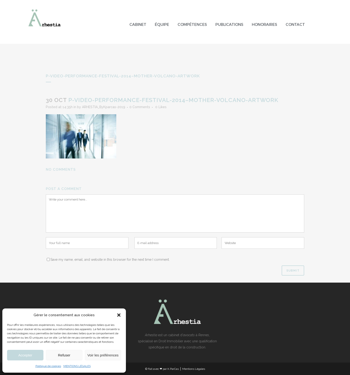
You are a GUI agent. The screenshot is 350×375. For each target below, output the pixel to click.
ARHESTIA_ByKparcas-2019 (103, 107)
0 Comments (139, 107)
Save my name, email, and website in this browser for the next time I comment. (110, 259)
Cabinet (137, 24)
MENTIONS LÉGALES (77, 366)
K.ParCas (173, 369)
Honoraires (264, 24)
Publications (229, 24)
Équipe (162, 24)
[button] (119, 315)
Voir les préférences (103, 355)
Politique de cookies (48, 366)
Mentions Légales (193, 369)
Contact (295, 24)
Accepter (25, 355)
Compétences (192, 24)
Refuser (64, 355)
